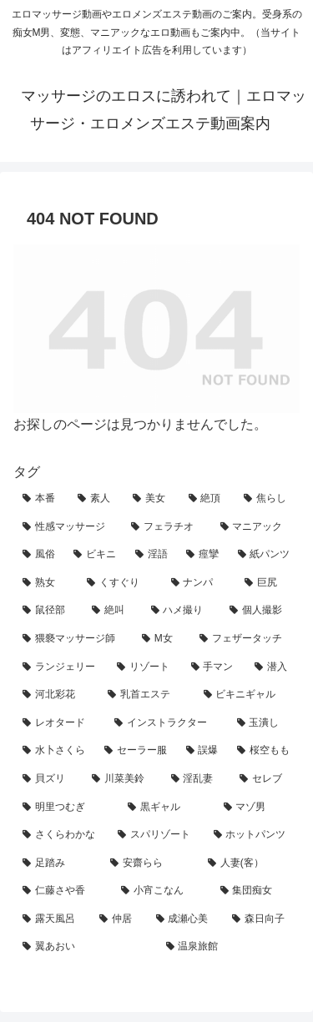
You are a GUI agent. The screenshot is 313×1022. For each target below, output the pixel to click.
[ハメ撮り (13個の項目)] (182, 610)
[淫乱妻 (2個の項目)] (197, 779)
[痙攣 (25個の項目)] (202, 554)
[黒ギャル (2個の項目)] (166, 807)
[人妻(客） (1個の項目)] (249, 863)
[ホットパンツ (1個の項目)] (252, 835)
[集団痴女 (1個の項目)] (255, 891)
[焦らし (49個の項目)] (267, 498)
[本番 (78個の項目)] (41, 498)
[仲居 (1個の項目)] (118, 919)
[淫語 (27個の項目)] (151, 554)
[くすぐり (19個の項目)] (119, 583)
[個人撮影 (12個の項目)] (260, 610)
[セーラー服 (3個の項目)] (136, 750)
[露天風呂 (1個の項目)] (51, 919)
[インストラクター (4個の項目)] (166, 723)
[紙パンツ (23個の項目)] (264, 554)
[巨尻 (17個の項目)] (267, 583)
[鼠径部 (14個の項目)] (48, 610)
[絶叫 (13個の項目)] (112, 610)
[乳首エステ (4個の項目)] (146, 694)
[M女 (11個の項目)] (161, 639)
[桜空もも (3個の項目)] (264, 750)
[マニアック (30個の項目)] (255, 527)
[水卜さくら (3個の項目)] (54, 750)
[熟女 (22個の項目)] (45, 583)
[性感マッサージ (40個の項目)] (67, 527)
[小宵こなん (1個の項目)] (161, 891)
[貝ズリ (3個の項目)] (48, 779)
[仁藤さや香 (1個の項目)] (62, 891)
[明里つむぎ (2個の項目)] (66, 807)
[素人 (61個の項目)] (96, 498)
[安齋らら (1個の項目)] (150, 863)
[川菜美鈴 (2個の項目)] (122, 779)
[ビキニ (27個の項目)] (95, 554)
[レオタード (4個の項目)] (59, 723)
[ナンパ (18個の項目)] (199, 583)
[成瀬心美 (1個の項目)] (185, 919)
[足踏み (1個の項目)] (57, 863)
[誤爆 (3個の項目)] (203, 750)
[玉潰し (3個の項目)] (264, 723)
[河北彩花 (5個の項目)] (56, 694)
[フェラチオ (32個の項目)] (166, 527)
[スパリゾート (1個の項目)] (156, 835)
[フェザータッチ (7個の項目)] (245, 639)
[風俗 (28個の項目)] (39, 554)
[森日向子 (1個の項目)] (261, 919)
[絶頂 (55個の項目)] (207, 498)
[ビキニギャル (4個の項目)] (247, 694)
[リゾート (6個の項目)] (144, 667)
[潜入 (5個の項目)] (272, 667)
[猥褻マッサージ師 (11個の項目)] (73, 639)
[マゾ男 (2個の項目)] (257, 807)
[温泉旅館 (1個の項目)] (229, 946)
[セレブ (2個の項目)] (265, 779)
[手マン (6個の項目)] (214, 667)
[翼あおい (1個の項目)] (85, 946)
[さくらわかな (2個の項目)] (61, 835)
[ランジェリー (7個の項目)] (60, 667)
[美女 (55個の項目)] (151, 498)
